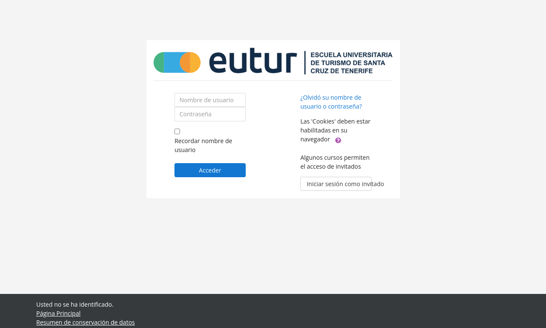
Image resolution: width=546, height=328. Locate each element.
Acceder (210, 170)
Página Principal (58, 313)
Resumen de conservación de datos (85, 322)
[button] (338, 139)
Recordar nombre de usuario (203, 145)
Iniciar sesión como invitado (339, 184)
